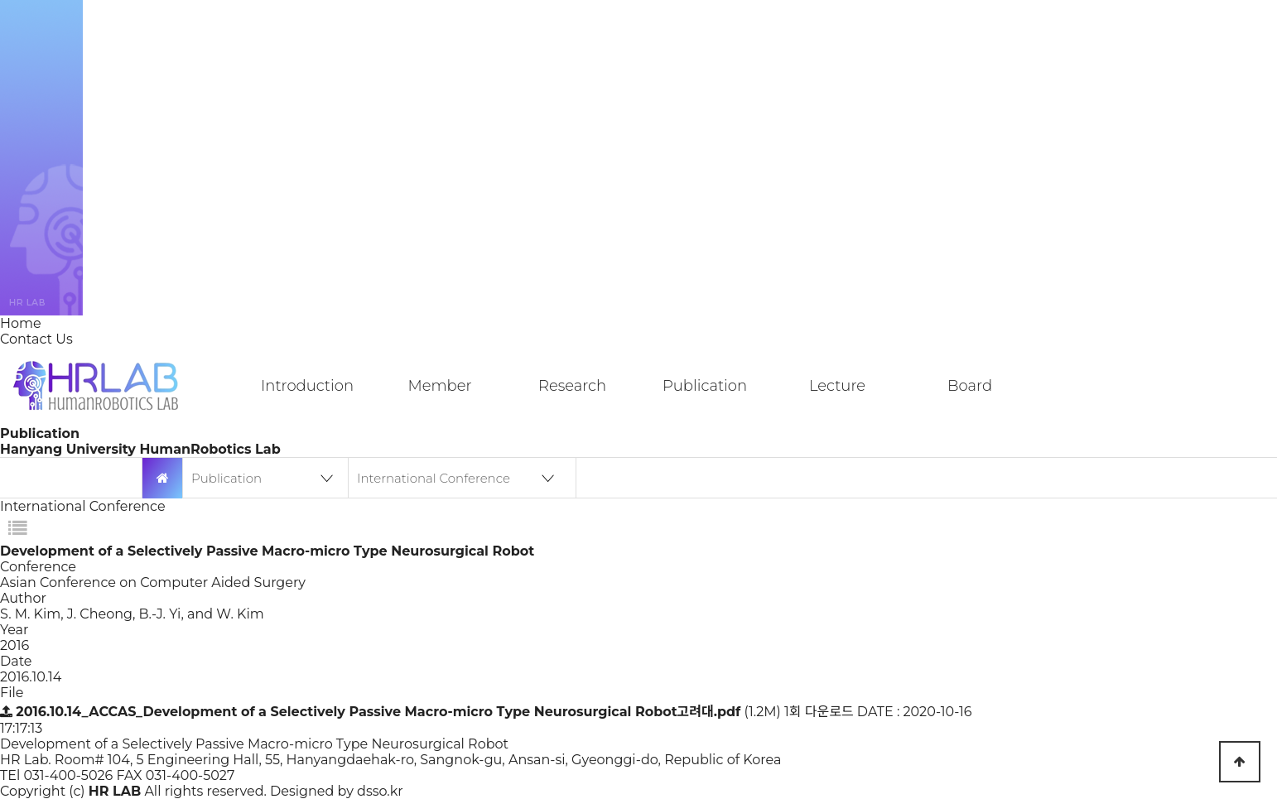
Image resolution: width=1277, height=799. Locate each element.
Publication (705, 386)
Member (439, 386)
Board (969, 386)
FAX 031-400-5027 (176, 775)
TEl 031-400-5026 (56, 775)
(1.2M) (392, 712)
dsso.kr (380, 791)
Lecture (837, 386)
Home (20, 323)
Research (572, 386)
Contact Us (36, 339)
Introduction (307, 386)
